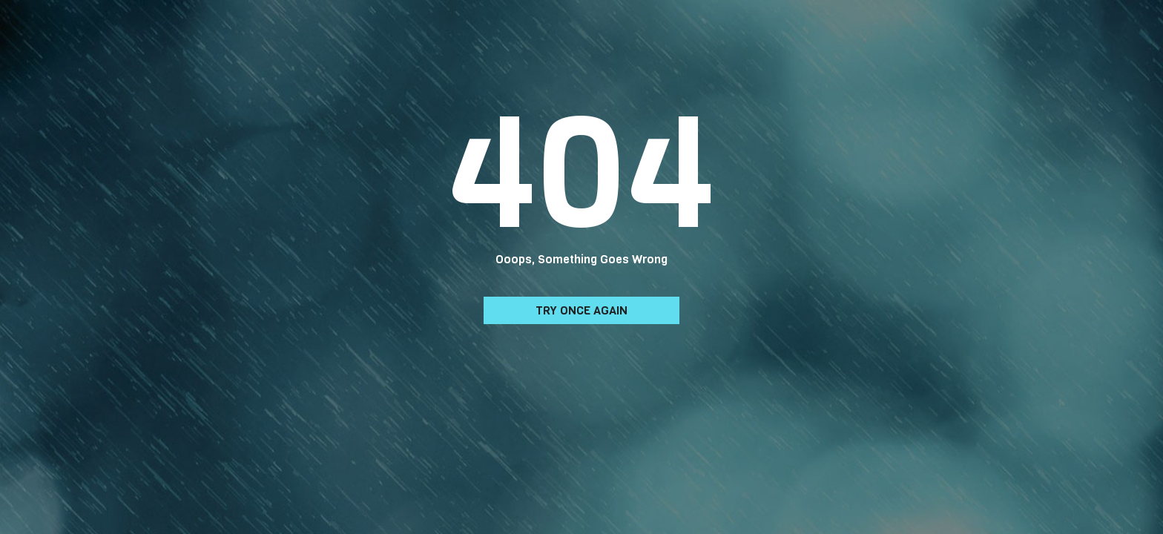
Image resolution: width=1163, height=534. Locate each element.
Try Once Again (581, 310)
